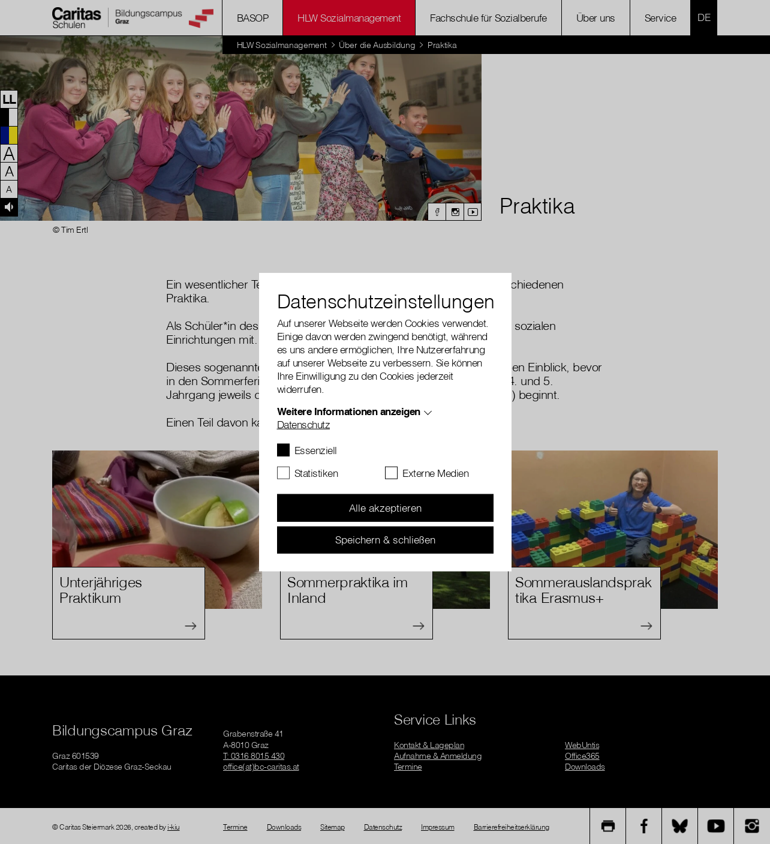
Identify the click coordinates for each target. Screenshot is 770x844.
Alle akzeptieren (385, 507)
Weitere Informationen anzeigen (348, 411)
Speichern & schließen (385, 539)
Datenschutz (303, 424)
